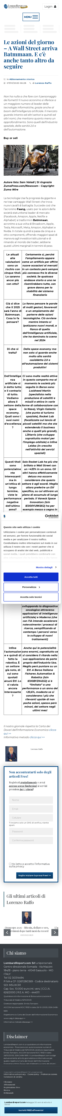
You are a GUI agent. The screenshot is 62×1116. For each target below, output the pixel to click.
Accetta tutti (31, 577)
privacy (20, 866)
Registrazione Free (12, 1087)
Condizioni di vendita (13, 1077)
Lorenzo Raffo (43, 83)
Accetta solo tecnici (31, 597)
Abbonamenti (9, 1084)
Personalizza (31, 587)
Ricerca (7, 1090)
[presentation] (32, 852)
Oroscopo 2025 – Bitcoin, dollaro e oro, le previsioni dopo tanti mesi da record (27, 929)
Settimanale (9, 1093)
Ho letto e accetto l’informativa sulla (29, 865)
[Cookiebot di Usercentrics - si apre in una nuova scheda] (45, 516)
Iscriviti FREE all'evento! (31, 1110)
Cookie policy (33, 1074)
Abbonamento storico (22, 79)
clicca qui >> (37, 737)
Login (50, 6)
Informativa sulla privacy (15, 1074)
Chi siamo (8, 1082)
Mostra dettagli (44, 567)
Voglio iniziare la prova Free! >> (34, 875)
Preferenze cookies (49, 1074)
